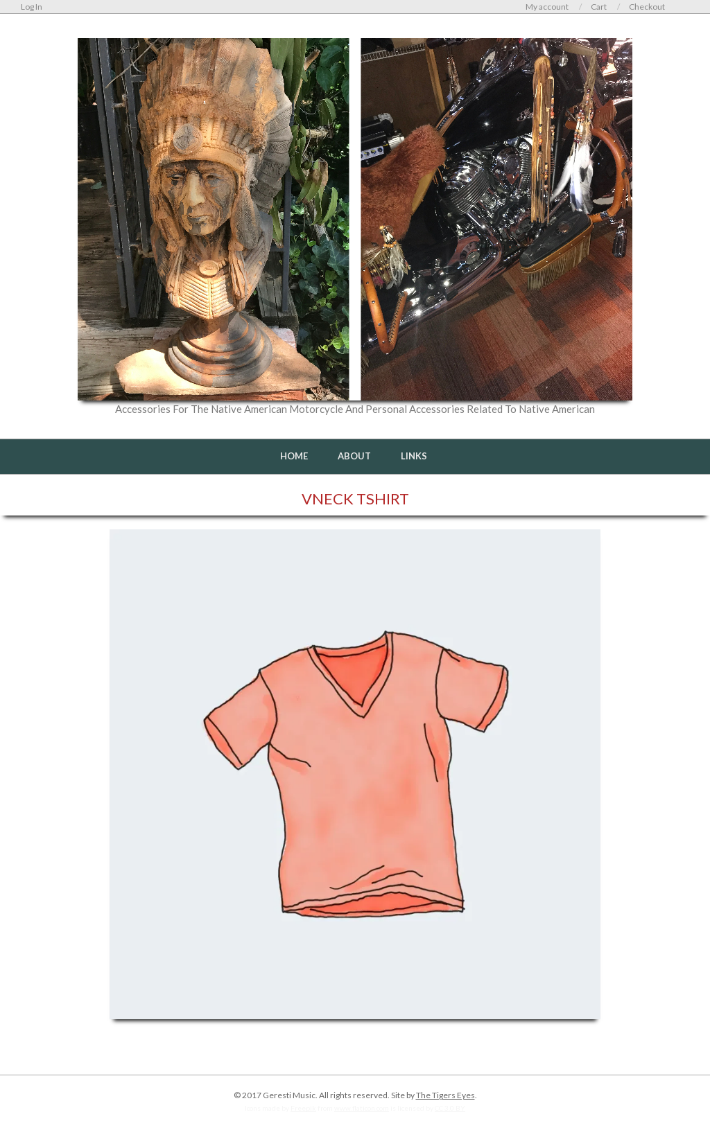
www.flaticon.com (361, 1108)
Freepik (303, 1108)
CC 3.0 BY (450, 1108)
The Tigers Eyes (445, 1095)
